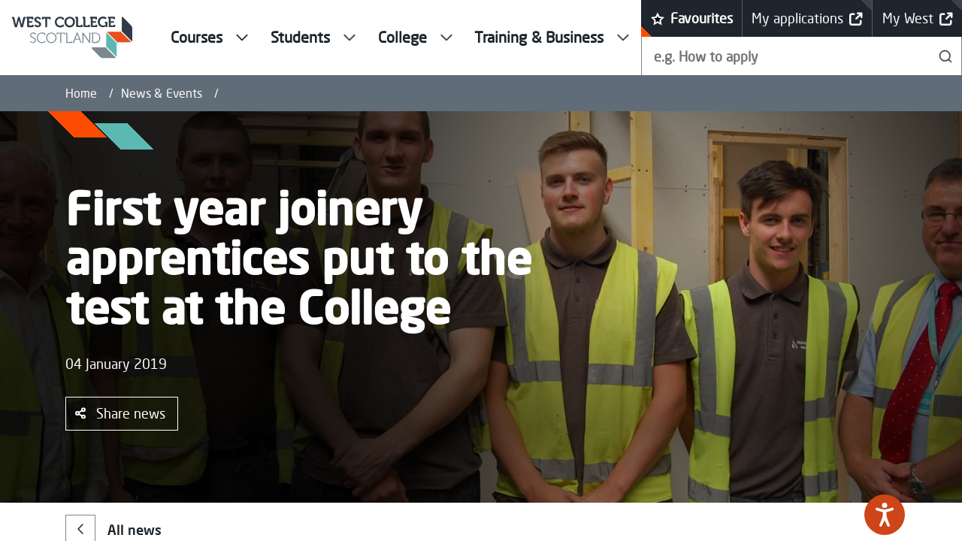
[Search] (946, 56)
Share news (120, 413)
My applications (807, 18)
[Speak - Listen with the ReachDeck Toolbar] (884, 514)
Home (81, 93)
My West (917, 18)
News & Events (161, 93)
